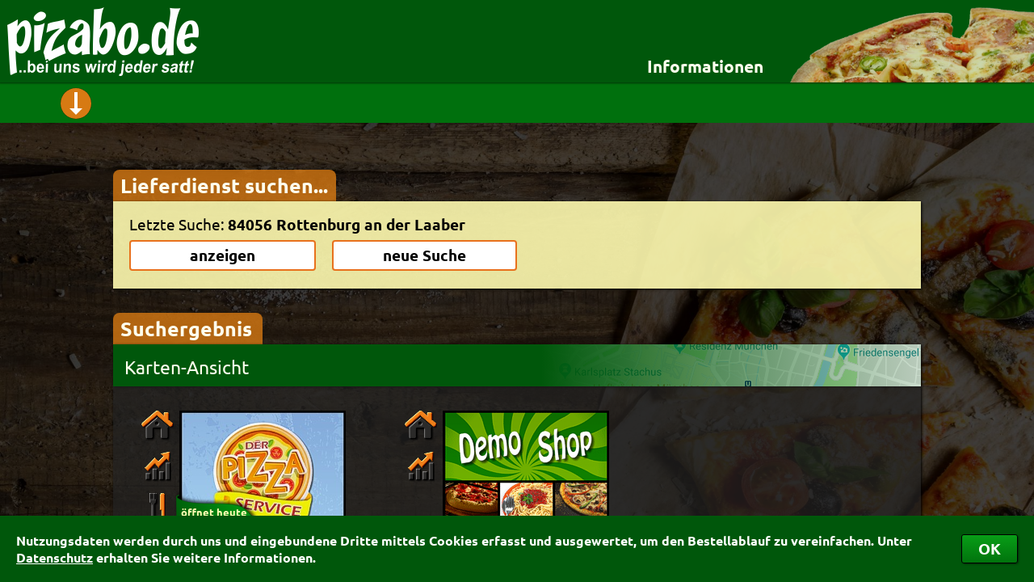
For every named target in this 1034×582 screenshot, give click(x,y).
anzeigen (222, 255)
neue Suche (424, 255)
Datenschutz (54, 557)
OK (989, 548)
